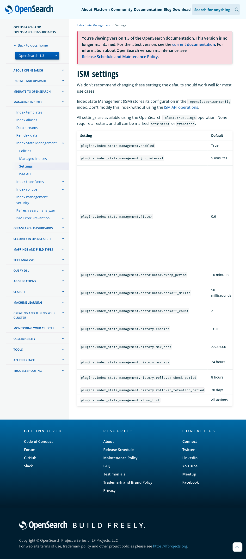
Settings (26, 166)
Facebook (190, 482)
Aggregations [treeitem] (24, 281)
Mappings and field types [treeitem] (33, 249)
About (86, 9)
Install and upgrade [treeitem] (30, 81)
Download (181, 9)
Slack (28, 465)
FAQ (107, 465)
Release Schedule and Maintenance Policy (120, 56)
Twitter (188, 449)
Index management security (32, 200)
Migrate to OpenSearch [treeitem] (32, 92)
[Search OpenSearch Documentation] (216, 9)
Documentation (148, 9)
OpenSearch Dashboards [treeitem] (33, 228)
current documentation (193, 44)
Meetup (189, 474)
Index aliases (26, 120)
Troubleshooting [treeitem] (27, 371)
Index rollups (26, 189)
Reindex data (26, 135)
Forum (29, 449)
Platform (102, 9)
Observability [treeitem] (24, 339)
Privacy (109, 490)
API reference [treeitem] (24, 360)
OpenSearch (30, 10)
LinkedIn (190, 457)
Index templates (29, 112)
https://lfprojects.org (170, 546)
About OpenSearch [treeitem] (28, 70)
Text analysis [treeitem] (24, 260)
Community (122, 9)
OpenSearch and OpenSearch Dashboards (34, 29)
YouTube (190, 465)
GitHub (30, 457)
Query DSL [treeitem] (21, 271)
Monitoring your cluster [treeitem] (34, 328)
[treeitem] (63, 70)
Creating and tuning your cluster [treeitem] (34, 315)
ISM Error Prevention (33, 218)
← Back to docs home (30, 45)
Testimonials (114, 474)
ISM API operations (181, 107)
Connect (189, 441)
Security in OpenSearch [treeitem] (32, 239)
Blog (167, 9)
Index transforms (30, 181)
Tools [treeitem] (18, 350)
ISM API (25, 174)
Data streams (27, 127)
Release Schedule (118, 449)
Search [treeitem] (19, 292)
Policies (25, 151)
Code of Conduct (38, 441)
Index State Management (36, 143)
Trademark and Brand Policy (127, 482)
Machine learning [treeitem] (27, 303)
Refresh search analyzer (35, 210)
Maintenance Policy (120, 457)
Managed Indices (33, 158)
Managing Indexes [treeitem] (27, 102)
